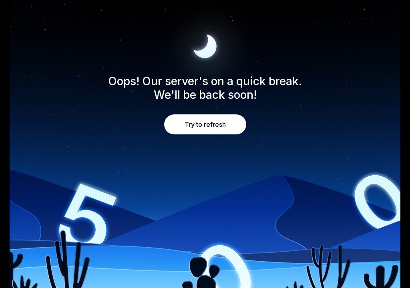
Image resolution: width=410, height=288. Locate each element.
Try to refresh (205, 124)
